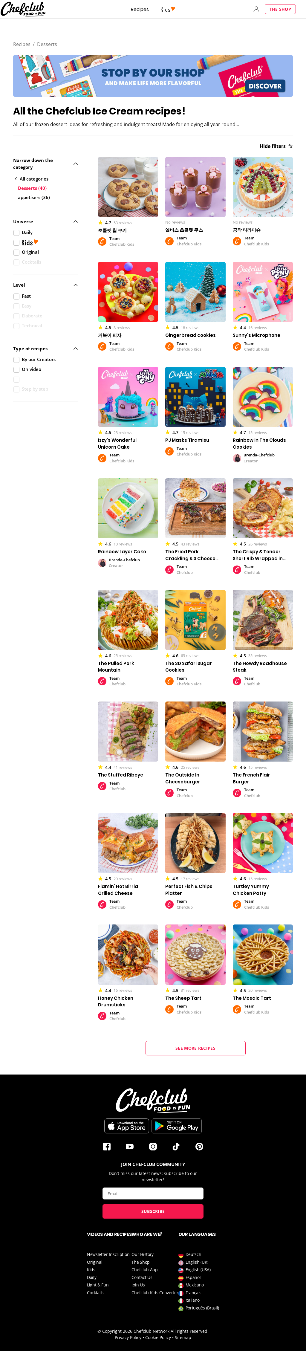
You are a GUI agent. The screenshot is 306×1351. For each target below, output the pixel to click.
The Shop (280, 9)
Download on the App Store (126, 1125)
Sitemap (183, 1337)
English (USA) (194, 1269)
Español (189, 1277)
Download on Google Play (177, 1125)
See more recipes (195, 1048)
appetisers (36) (34, 197)
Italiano (189, 1300)
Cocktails (95, 1292)
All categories (31, 179)
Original (94, 1262)
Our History (142, 1254)
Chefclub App (144, 1269)
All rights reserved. (190, 1331)
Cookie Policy (158, 1337)
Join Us (138, 1285)
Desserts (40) (32, 188)
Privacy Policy (128, 1337)
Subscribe (153, 1211)
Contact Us (141, 1277)
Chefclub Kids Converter (154, 1292)
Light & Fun (98, 1285)
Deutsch (189, 1254)
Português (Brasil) (198, 1308)
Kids (91, 1269)
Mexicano (191, 1285)
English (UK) (193, 1262)
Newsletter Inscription (108, 1254)
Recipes (140, 9)
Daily (92, 1277)
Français (190, 1292)
